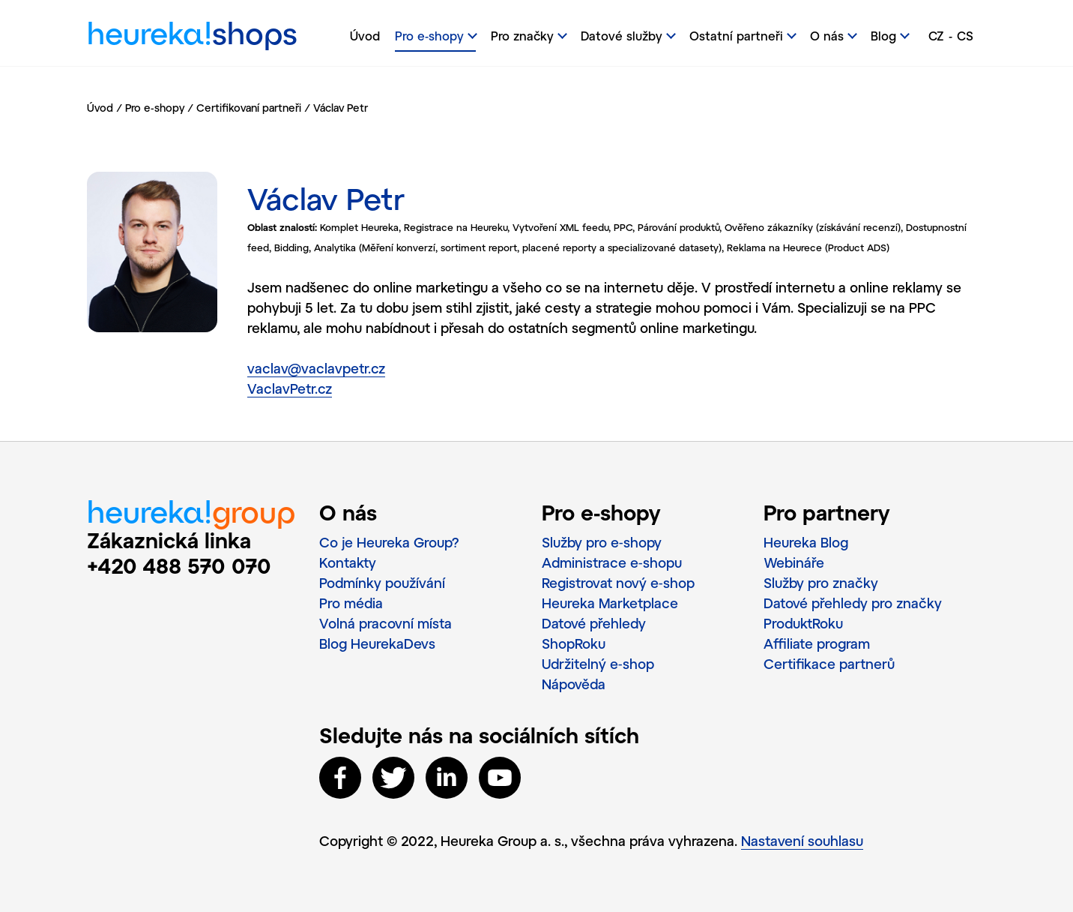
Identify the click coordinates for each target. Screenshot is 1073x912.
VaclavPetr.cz (289, 388)
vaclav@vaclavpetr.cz (316, 368)
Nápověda (573, 684)
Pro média (351, 603)
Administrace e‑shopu (612, 562)
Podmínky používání (382, 582)
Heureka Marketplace (610, 603)
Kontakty (347, 562)
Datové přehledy (594, 623)
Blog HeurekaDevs (377, 643)
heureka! (192, 36)
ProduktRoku (803, 623)
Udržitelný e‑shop (598, 664)
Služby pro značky (821, 582)
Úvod (365, 35)
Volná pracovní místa (385, 623)
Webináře (794, 562)
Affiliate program (817, 643)
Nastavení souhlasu (802, 840)
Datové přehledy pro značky (853, 603)
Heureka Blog (806, 542)
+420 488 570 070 (179, 565)
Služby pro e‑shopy (602, 542)
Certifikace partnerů (829, 664)
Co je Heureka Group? (389, 542)
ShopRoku (573, 643)
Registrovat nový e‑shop (618, 582)
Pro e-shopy (154, 107)
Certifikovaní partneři (248, 107)
